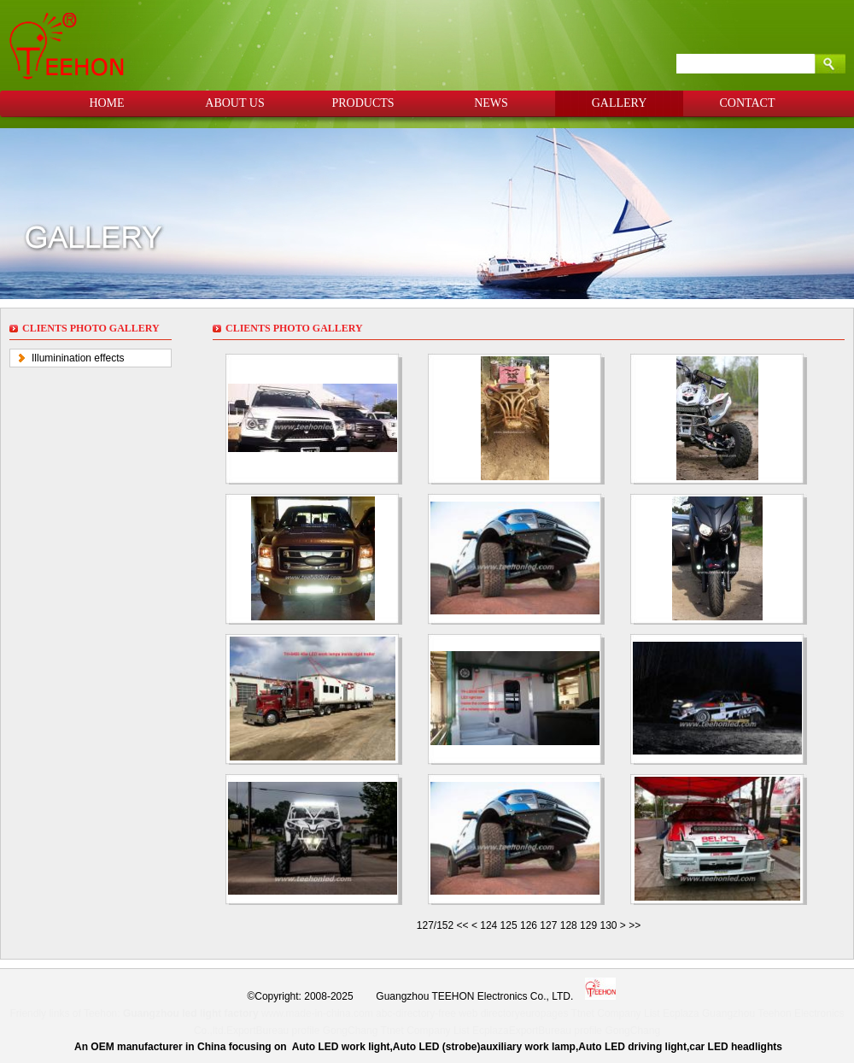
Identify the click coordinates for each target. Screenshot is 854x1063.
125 (509, 925)
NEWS (491, 103)
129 (588, 925)
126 (528, 925)
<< (464, 925)
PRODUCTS (362, 103)
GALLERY (619, 103)
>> (634, 925)
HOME (106, 103)
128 (568, 925)
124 (488, 925)
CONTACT (747, 103)
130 (608, 925)
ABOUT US (234, 103)
